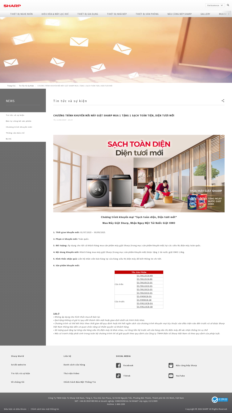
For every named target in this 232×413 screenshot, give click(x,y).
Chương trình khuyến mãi (19, 127)
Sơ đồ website (18, 364)
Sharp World (17, 356)
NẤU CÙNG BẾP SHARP (179, 14)
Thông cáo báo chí (15, 133)
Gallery (205, 14)
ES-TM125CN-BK (145, 279)
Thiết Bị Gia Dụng (87, 14)
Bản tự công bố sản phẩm (19, 121)
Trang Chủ (11, 86)
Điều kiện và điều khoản (15, 409)
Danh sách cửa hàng (74, 364)
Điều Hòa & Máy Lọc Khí (55, 14)
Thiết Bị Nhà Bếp (117, 14)
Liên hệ (67, 356)
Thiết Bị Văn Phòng (147, 14)
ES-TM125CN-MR (145, 275)
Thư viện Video (71, 373)
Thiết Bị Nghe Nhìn (21, 14)
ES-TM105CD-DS (145, 282)
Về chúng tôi (17, 382)
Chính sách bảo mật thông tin (45, 409)
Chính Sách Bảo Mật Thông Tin (80, 382)
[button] (229, 14)
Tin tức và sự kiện (26, 86)
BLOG (9, 139)
